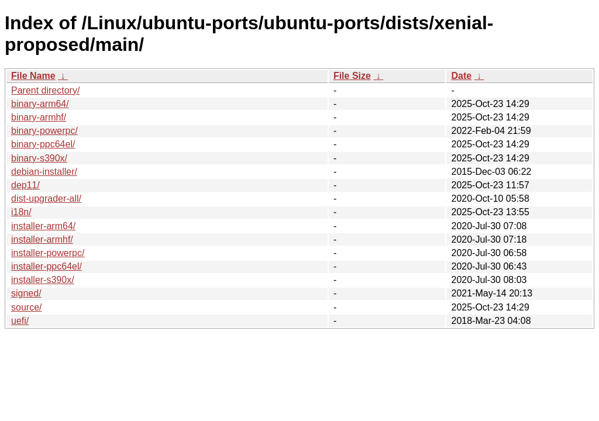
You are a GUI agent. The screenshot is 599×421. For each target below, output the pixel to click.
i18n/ (21, 212)
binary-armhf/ (38, 117)
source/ (26, 307)
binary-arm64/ (40, 104)
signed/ (26, 293)
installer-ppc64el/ (46, 266)
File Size (352, 76)
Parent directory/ (45, 90)
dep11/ (25, 185)
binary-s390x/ (39, 158)
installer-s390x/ (42, 280)
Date (461, 76)
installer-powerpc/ (47, 253)
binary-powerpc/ (44, 131)
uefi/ (20, 321)
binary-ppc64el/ (43, 144)
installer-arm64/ (43, 226)
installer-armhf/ (42, 239)
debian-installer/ (44, 172)
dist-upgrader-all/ (46, 198)
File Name (33, 76)
